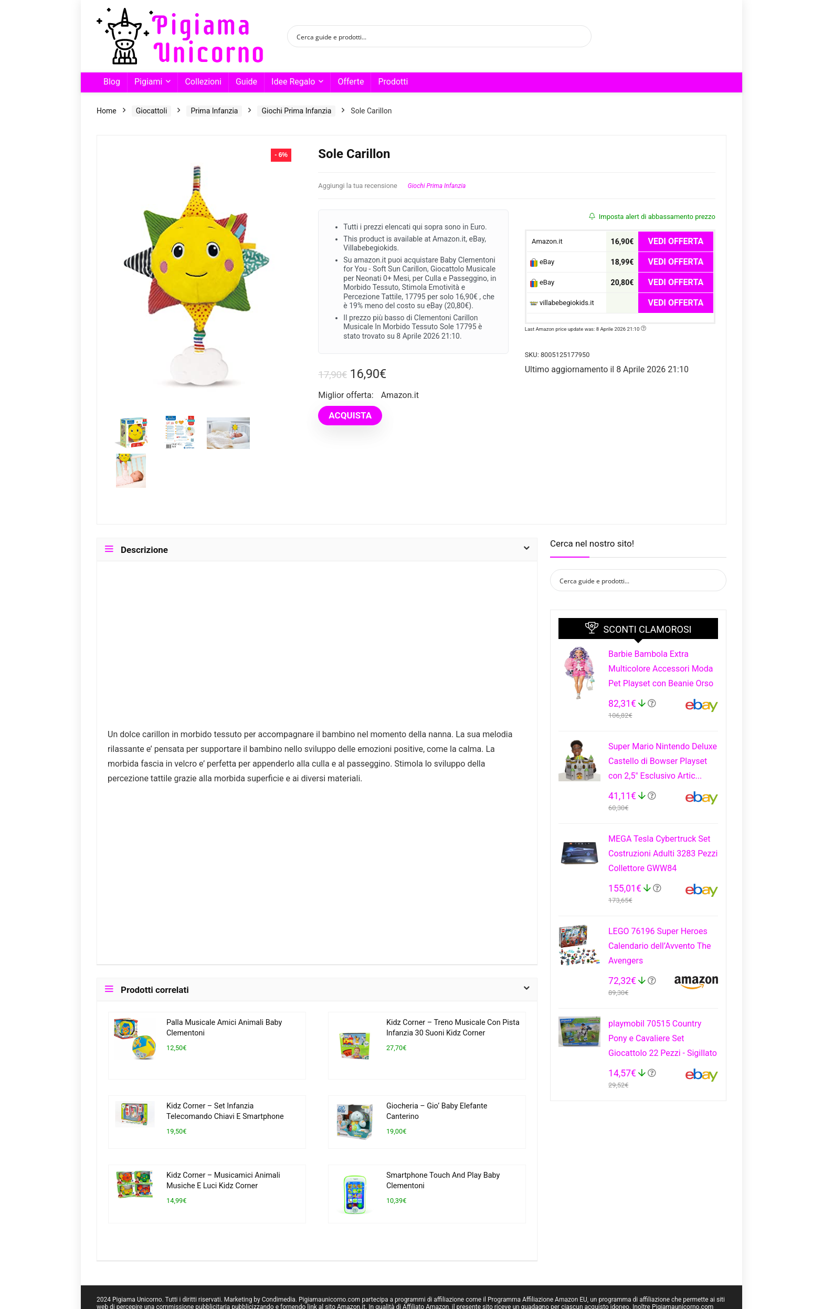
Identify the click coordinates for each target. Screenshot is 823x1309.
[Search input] (432, 36)
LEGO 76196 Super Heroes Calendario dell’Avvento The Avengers (659, 946)
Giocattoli (151, 111)
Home (107, 111)
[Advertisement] (317, 649)
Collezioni (203, 82)
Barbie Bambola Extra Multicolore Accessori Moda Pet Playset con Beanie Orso (660, 668)
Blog (111, 82)
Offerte (350, 82)
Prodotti (393, 82)
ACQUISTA (350, 415)
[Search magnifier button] (580, 36)
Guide (246, 82)
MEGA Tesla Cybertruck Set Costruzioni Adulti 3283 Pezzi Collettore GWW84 (663, 853)
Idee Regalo (293, 82)
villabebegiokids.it (562, 303)
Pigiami (148, 82)
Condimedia (279, 1299)
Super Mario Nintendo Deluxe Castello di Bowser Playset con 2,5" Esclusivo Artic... (662, 761)
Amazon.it (546, 241)
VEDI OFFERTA (676, 241)
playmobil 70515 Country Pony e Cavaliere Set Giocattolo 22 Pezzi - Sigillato (662, 1038)
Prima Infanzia (214, 111)
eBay (542, 262)
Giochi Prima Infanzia (296, 111)
